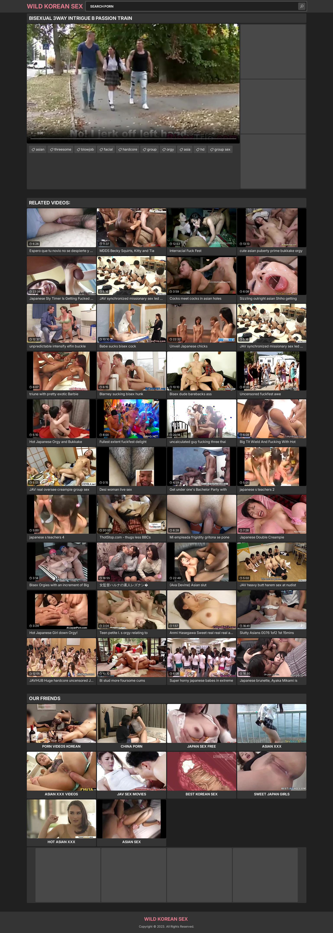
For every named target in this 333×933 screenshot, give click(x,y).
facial (108, 149)
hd (202, 149)
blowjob (87, 149)
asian (40, 149)
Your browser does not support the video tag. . (133, 83)
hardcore (130, 149)
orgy (170, 149)
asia (187, 149)
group (152, 149)
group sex (222, 149)
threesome (62, 149)
